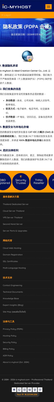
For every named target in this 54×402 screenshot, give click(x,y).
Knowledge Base (11, 298)
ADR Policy (8, 355)
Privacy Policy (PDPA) (13, 329)
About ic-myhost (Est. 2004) (16, 362)
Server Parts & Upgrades (15, 230)
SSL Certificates (10, 261)
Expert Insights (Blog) (13, 305)
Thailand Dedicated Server (16, 204)
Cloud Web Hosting (12, 248)
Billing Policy (8, 349)
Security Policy (10, 342)
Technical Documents (13, 292)
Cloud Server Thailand (13, 211)
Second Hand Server (13, 224)
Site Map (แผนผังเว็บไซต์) (14, 311)
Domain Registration (13, 254)
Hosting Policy (9, 335)
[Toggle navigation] (48, 6)
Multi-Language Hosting (14, 268)
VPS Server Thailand (12, 217)
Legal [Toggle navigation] (6, 15)
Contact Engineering (12, 285)
